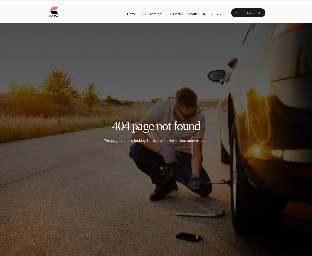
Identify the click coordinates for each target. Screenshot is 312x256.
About (192, 14)
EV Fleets (174, 14)
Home (131, 14)
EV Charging (151, 14)
